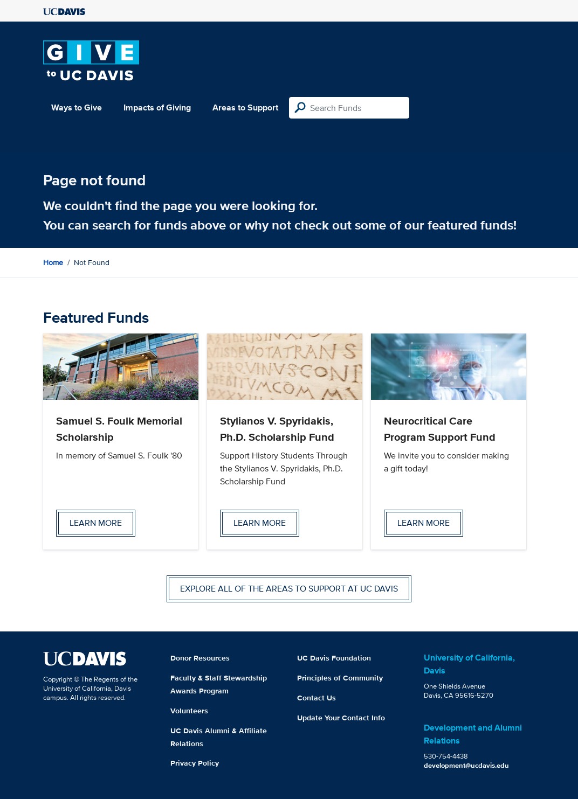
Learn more (96, 523)
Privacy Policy (194, 763)
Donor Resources (200, 657)
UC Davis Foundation (334, 657)
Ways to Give (76, 107)
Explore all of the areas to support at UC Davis (289, 588)
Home (53, 262)
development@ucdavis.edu (466, 765)
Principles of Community (340, 677)
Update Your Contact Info (341, 717)
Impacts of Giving (157, 107)
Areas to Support (245, 107)
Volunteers (189, 710)
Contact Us (316, 697)
